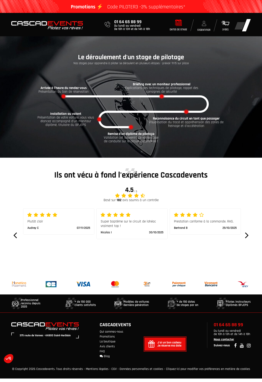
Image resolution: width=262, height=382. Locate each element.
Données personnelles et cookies (141, 372)
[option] (58, 225)
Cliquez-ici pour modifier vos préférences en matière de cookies (208, 372)
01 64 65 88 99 (228, 328)
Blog (105, 360)
